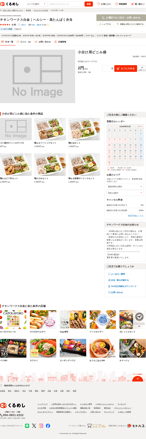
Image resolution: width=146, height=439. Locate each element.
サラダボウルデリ (38, 332)
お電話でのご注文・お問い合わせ (123, 17)
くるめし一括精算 (124, 412)
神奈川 (16, 391)
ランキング (121, 404)
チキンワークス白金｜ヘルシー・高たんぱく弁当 (36, 19)
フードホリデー (96, 332)
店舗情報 (62, 42)
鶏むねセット (74, 143)
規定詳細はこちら (136, 216)
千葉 (30, 391)
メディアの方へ (81, 412)
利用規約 (97, 408)
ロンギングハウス (68, 360)
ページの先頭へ (137, 374)
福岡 (74, 391)
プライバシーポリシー (122, 408)
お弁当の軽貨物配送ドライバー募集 (63, 408)
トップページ (43, 404)
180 (23, 25)
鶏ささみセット (41, 178)
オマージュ (124, 360)
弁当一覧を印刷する (120, 280)
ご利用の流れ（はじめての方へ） (64, 404)
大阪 (49, 391)
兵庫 (62, 391)
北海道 (2, 391)
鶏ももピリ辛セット (9, 178)
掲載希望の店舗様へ (64, 412)
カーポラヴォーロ (8, 332)
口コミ (26, 42)
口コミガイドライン (45, 412)
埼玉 (24, 391)
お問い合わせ (45, 42)
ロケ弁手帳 (42, 408)
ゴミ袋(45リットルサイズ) (12, 143)
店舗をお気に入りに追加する (132, 24)
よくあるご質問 (118, 274)
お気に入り (106, 4)
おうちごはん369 (97, 360)
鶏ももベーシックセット (45, 143)
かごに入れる (128, 68)
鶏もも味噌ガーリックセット (81, 178)
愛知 (36, 391)
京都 (55, 391)
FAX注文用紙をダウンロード (124, 286)
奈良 (68, 391)
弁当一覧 (9, 42)
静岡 (43, 391)
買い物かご (140, 4)
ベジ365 (3, 360)
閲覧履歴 (123, 4)
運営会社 (107, 408)
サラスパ (34, 360)
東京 (9, 391)
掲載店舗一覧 (85, 408)
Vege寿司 (64, 332)
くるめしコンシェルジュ (104, 404)
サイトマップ (109, 412)
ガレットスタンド (127, 332)
